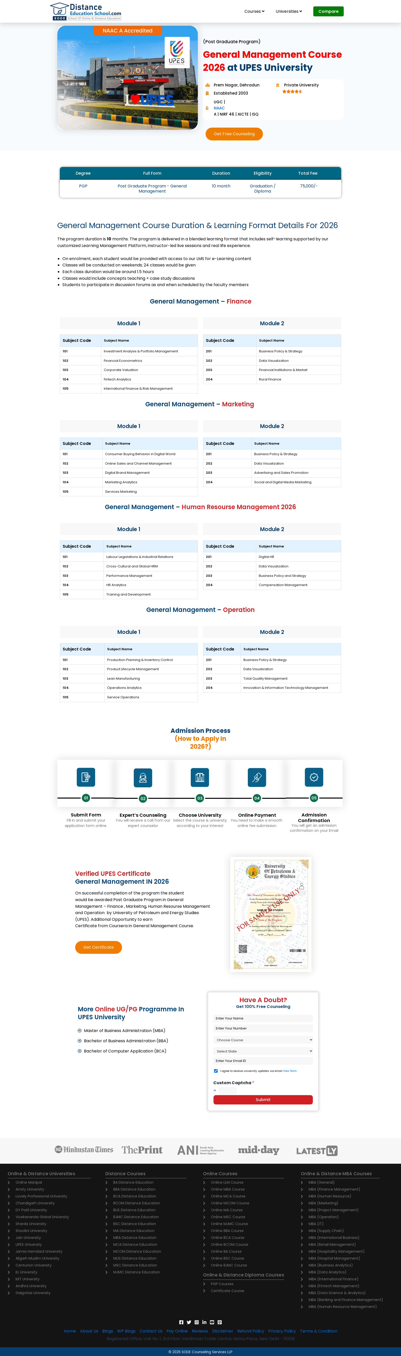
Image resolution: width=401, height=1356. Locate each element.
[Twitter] (189, 1322)
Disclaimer (222, 1331)
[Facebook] (181, 1322)
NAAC (219, 108)
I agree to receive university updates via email (258, 1071)
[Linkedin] (204, 1322)
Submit (263, 1100)
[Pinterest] (219, 1322)
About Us (89, 1331)
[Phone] (263, 1028)
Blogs (107, 1331)
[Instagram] (196, 1322)
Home (70, 1331)
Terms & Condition (318, 1331)
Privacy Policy (282, 1331)
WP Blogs (126, 1331)
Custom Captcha (233, 1083)
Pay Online (177, 1331)
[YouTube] (212, 1322)
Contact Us (151, 1331)
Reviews (200, 1331)
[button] (234, 134)
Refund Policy (250, 1331)
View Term (290, 1071)
